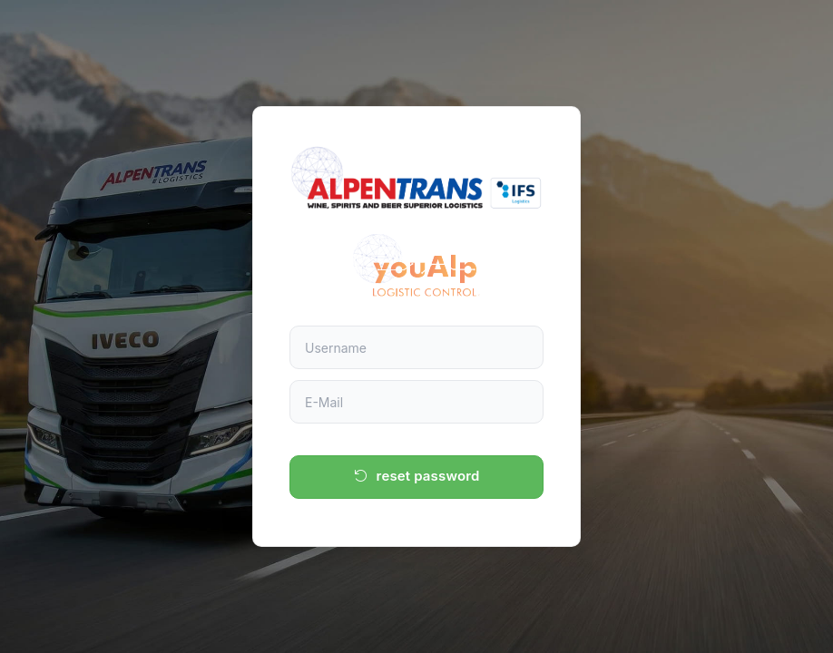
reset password (417, 475)
